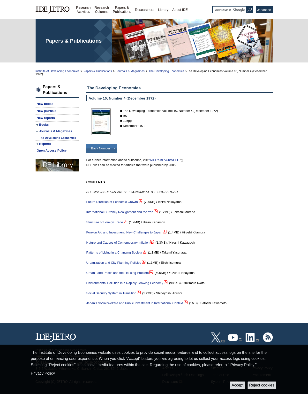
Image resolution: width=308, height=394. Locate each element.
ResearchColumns (101, 10)
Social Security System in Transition (111, 293)
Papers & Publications (97, 71)
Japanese (264, 10)
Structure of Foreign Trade (104, 222)
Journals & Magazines (130, 71)
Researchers (144, 10)
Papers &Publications (122, 10)
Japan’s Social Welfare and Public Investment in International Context (134, 303)
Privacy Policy (43, 373)
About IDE (180, 10)
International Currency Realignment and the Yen (119, 212)
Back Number (100, 148)
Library (163, 10)
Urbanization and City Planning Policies (113, 262)
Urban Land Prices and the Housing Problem (117, 273)
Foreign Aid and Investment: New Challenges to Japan (124, 232)
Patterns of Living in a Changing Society (114, 252)
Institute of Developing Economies (57, 71)
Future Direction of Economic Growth (112, 202)
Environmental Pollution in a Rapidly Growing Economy (124, 283)
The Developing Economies (166, 71)
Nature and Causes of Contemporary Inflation (118, 242)
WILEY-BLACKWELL (164, 160)
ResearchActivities (83, 10)
